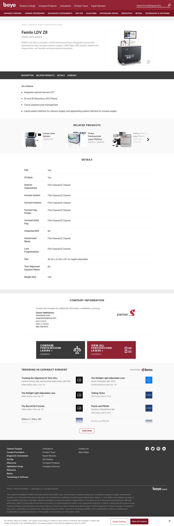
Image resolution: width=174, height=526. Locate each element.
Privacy (9, 488)
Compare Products (48, 5)
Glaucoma (91, 13)
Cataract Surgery (13, 13)
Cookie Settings (119, 521)
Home (24, 24)
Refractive (126, 13)
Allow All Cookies (139, 521)
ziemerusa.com (43, 315)
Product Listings (27, 5)
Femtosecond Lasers (53, 24)
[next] (148, 140)
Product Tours (81, 5)
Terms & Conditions (21, 488)
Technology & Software (157, 13)
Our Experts (48, 459)
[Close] (170, 521)
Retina (139, 13)
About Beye (83, 452)
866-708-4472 (42, 326)
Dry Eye (79, 13)
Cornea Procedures (35, 13)
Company (71, 75)
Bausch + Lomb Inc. (96, 142)
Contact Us (83, 448)
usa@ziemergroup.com (46, 318)
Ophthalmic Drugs (109, 13)
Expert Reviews (98, 5)
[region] (87, 521)
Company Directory (51, 466)
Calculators (65, 5)
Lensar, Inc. (48, 139)
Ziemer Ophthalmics (32, 37)
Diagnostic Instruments (60, 13)
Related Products (45, 75)
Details (61, 75)
